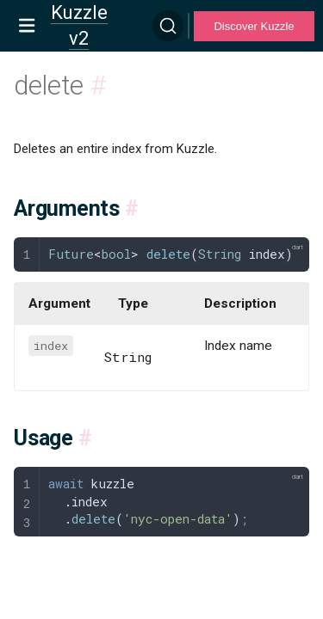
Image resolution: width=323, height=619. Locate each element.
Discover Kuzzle (254, 26)
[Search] (167, 25)
